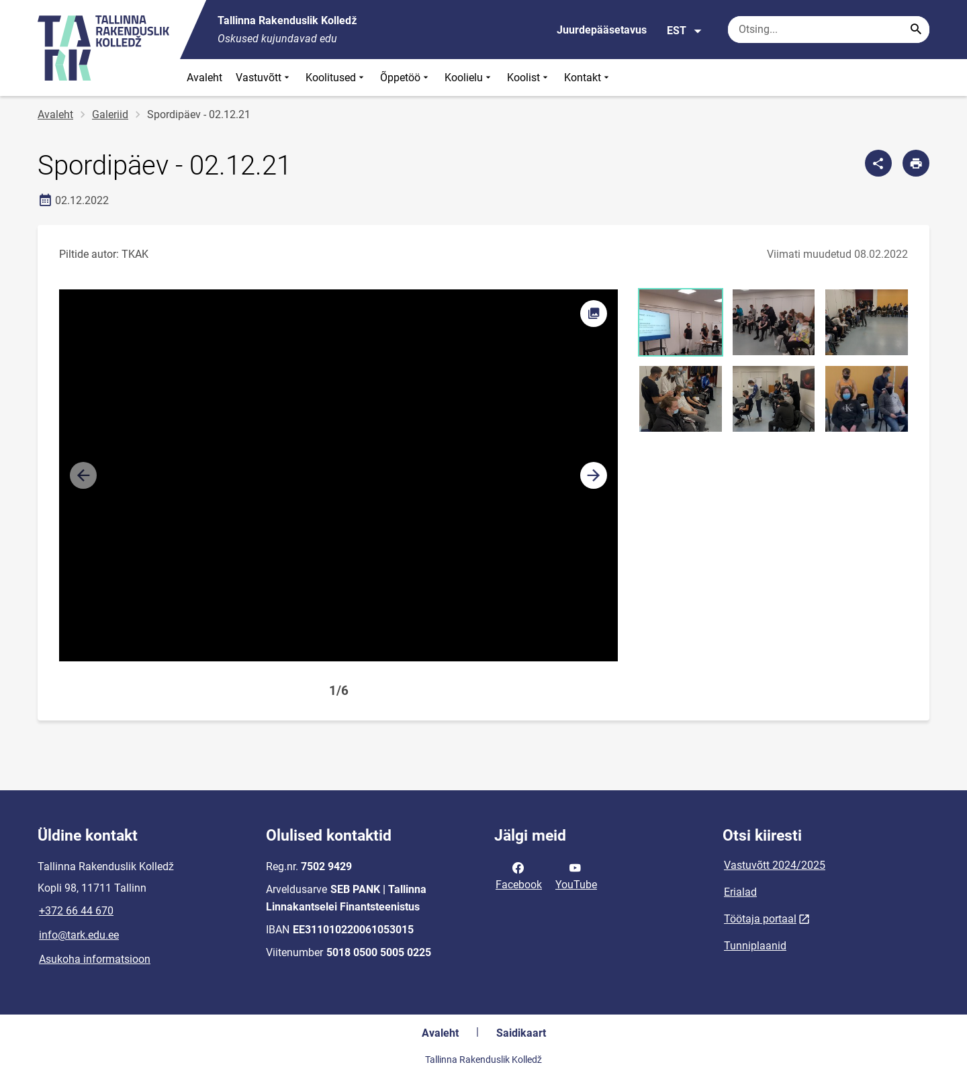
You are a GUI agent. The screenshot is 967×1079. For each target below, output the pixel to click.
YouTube (576, 875)
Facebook (519, 875)
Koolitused (336, 77)
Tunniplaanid (755, 945)
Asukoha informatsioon (94, 959)
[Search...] (916, 29)
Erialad (740, 892)
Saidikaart (521, 1033)
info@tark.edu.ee (79, 935)
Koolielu (469, 77)
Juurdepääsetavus (602, 30)
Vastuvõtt (264, 77)
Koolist (529, 77)
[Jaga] (878, 163)
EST (684, 31)
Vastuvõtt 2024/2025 (774, 865)
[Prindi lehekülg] (916, 163)
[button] (593, 475)
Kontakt (588, 77)
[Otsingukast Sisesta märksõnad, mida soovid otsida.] (828, 29)
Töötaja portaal (760, 918)
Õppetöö (405, 77)
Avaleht (204, 77)
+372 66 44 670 (76, 910)
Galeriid (110, 114)
